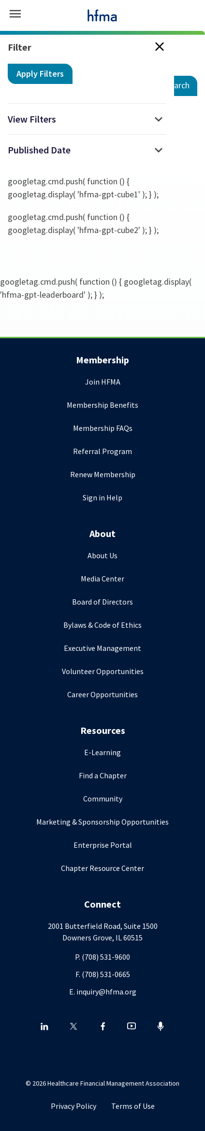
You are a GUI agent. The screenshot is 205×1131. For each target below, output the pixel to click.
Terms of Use (133, 1106)
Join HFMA (102, 381)
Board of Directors (102, 602)
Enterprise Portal (102, 845)
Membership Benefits (102, 405)
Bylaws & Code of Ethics (102, 625)
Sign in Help (102, 497)
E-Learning (102, 752)
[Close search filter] (157, 47)
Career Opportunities (102, 694)
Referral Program (102, 451)
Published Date (39, 150)
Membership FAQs (102, 428)
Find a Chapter (103, 775)
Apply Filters (40, 73)
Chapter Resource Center (102, 868)
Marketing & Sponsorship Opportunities (102, 822)
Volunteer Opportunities (103, 671)
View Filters (32, 119)
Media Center (102, 578)
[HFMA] (102, 15)
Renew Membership (102, 474)
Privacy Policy (73, 1106)
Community (102, 798)
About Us (102, 555)
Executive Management (102, 648)
